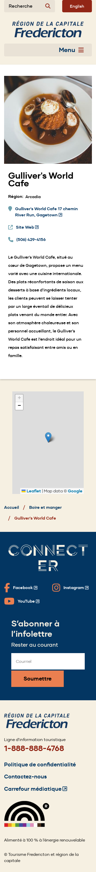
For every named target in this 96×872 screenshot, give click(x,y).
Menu (71, 50)
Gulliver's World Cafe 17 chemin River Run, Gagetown (46, 212)
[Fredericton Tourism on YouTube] (21, 601)
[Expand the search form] (29, 6)
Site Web (27, 227)
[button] (48, 437)
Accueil (11, 507)
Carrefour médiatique (35, 788)
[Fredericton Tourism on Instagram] (70, 587)
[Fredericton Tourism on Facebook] (20, 587)
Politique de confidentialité (40, 764)
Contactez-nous (25, 776)
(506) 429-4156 (31, 239)
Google (75, 491)
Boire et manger (45, 507)
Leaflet (31, 491)
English (77, 6)
